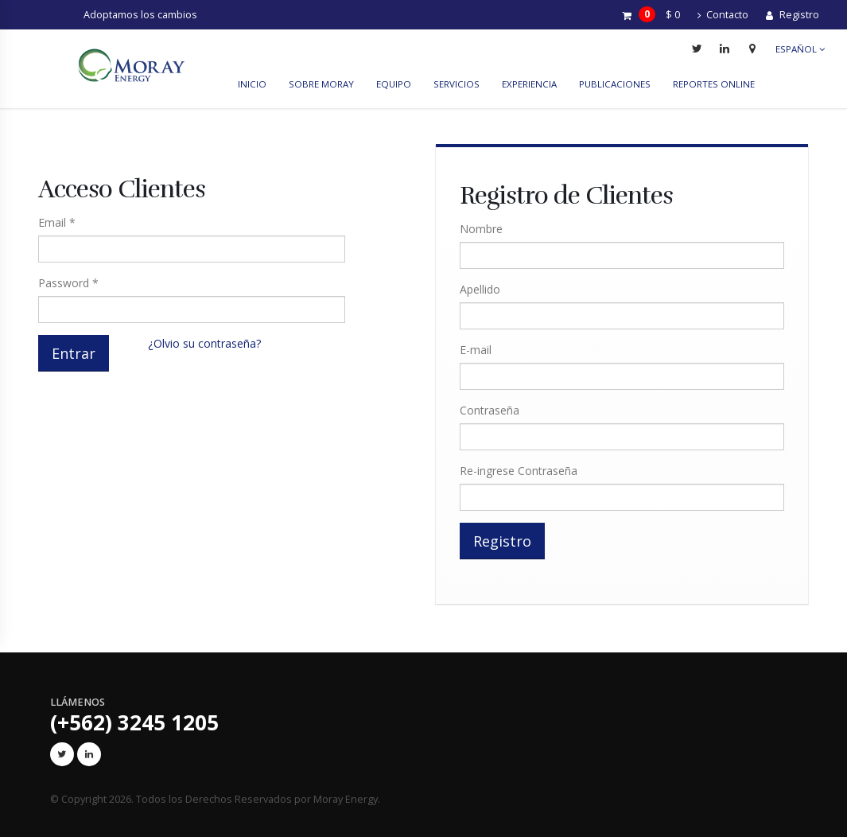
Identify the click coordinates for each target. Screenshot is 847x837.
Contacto (722, 14)
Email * (57, 222)
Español (800, 49)
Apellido (480, 289)
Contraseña (489, 410)
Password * (68, 282)
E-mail (475, 349)
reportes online (714, 84)
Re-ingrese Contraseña (518, 470)
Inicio (252, 84)
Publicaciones (615, 84)
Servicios (456, 84)
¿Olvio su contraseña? (204, 343)
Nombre (481, 228)
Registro (792, 14)
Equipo (393, 84)
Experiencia (529, 84)
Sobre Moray (321, 84)
